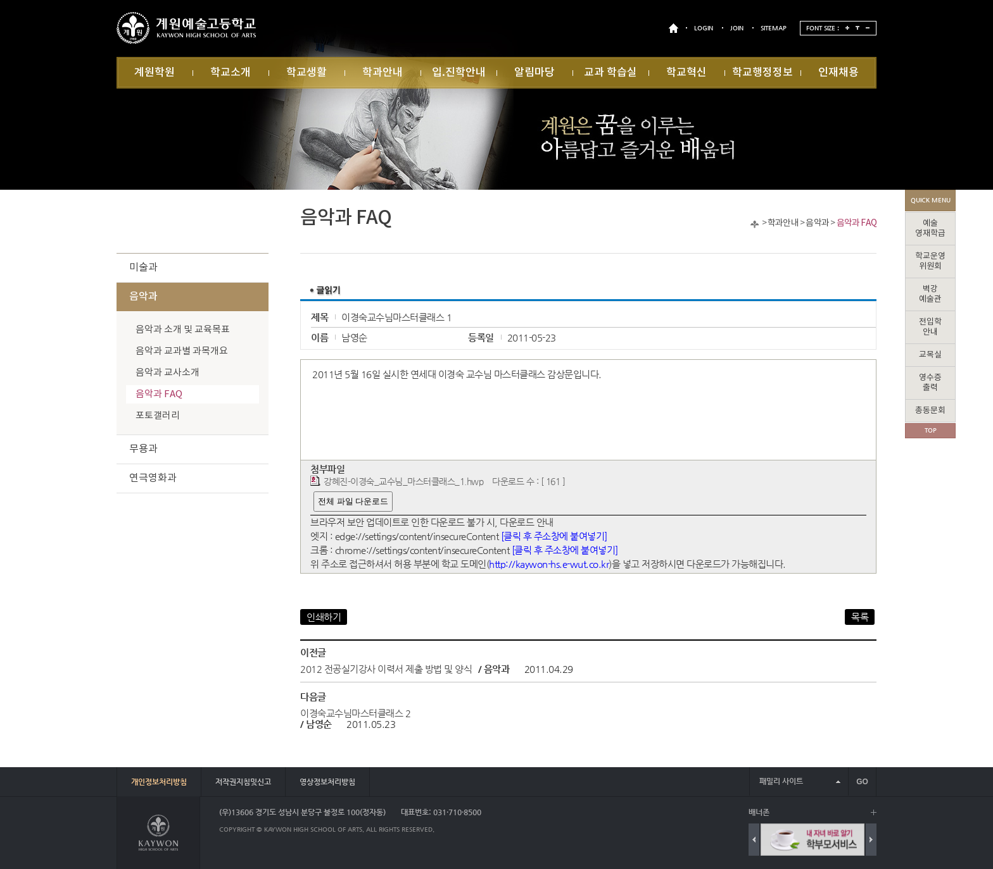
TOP (931, 430)
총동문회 (930, 411)
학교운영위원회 (930, 261)
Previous (754, 839)
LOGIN (703, 28)
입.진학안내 (459, 72)
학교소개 (230, 72)
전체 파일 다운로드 (353, 501)
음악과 (817, 223)
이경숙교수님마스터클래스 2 (355, 713)
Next (871, 839)
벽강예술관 (930, 294)
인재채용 (838, 72)
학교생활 (306, 72)
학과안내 (382, 72)
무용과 (143, 449)
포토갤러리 (158, 415)
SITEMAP (774, 28)
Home (754, 224)
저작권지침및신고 (243, 781)
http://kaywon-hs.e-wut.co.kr (549, 563)
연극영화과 (153, 478)
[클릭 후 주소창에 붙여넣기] (554, 536)
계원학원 (154, 72)
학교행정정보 (762, 72)
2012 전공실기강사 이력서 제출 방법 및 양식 (386, 668)
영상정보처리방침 (327, 781)
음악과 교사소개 (167, 372)
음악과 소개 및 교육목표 (183, 329)
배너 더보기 (873, 812)
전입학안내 (930, 327)
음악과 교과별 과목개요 (182, 351)
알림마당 (534, 72)
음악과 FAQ (856, 223)
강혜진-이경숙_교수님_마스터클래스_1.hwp (403, 481)
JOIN (736, 28)
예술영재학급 (930, 228)
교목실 (930, 355)
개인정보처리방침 (159, 781)
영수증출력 (930, 383)
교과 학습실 (610, 72)
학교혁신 (686, 72)
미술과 (143, 267)
